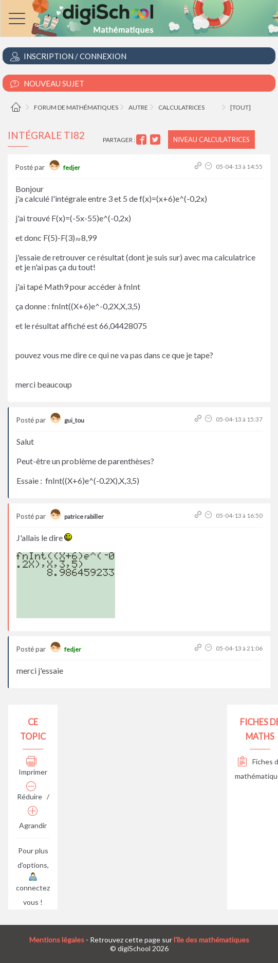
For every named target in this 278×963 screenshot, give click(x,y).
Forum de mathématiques (76, 107)
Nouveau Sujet (47, 84)
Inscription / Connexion (68, 56)
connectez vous (33, 889)
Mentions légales (56, 939)
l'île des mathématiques (211, 939)
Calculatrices (181, 107)
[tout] (240, 107)
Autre (138, 107)
